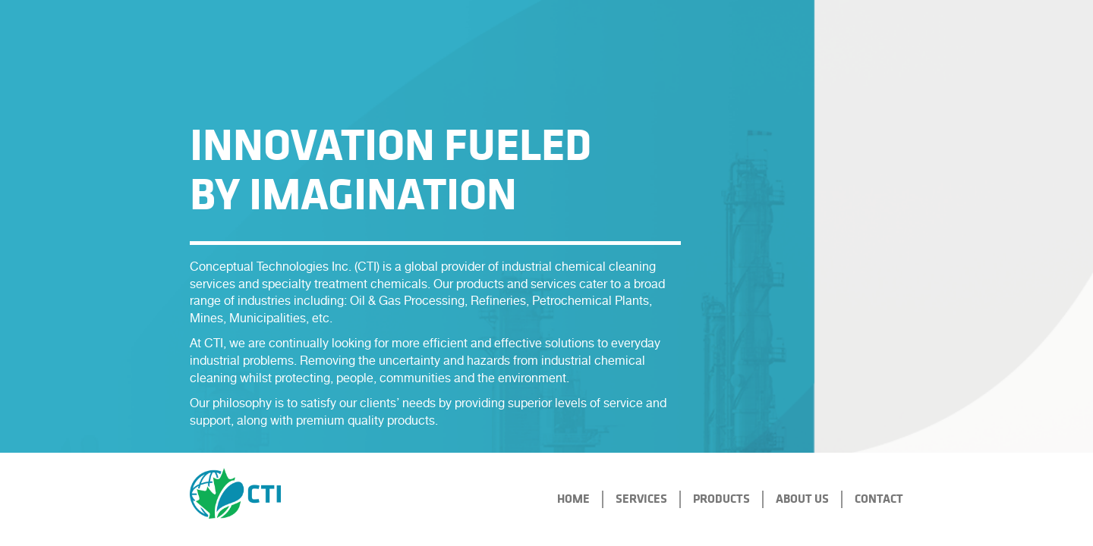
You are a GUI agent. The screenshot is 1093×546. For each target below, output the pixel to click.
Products (721, 499)
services (641, 499)
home (573, 499)
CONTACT (879, 499)
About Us (802, 499)
